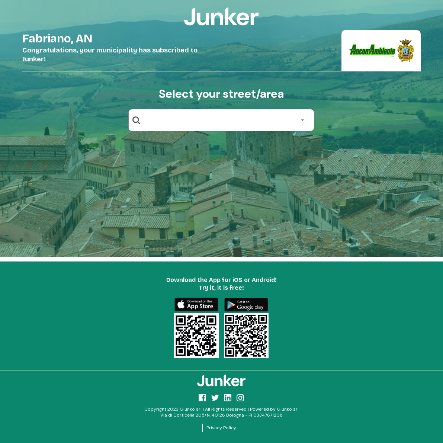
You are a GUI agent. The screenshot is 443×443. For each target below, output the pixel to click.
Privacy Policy (221, 428)
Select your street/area (221, 94)
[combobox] (224, 120)
